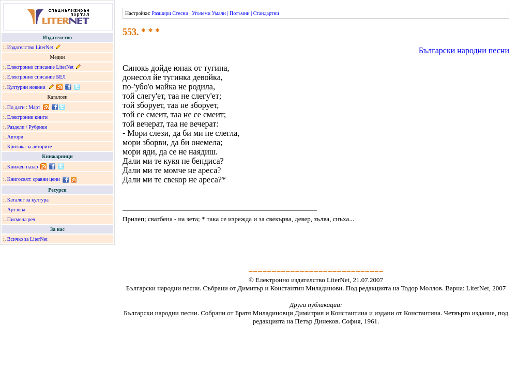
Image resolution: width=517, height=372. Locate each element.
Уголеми (201, 13)
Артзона (16, 209)
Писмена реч (21, 219)
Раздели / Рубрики (27, 127)
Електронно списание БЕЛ (36, 77)
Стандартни (266, 13)
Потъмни (240, 13)
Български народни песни (464, 50)
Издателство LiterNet (30, 47)
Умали (219, 13)
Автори (15, 137)
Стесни (180, 13)
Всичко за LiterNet (27, 239)
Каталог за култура (28, 200)
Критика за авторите (29, 146)
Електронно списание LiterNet (40, 67)
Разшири (161, 13)
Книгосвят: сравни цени (33, 179)
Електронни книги (27, 117)
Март (34, 107)
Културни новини (26, 87)
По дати (16, 107)
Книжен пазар (22, 166)
